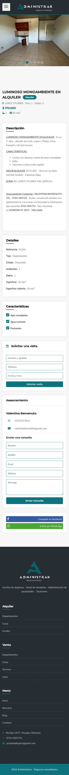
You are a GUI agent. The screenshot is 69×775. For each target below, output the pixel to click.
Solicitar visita (35, 384)
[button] (27, 62)
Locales (6, 630)
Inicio (5, 700)
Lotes (5, 676)
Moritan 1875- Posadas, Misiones (23, 732)
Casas (5, 623)
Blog (4, 715)
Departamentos (10, 616)
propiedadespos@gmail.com (21, 743)
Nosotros (7, 707)
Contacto (7, 722)
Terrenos (6, 669)
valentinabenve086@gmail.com (31, 428)
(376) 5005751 (14, 737)
